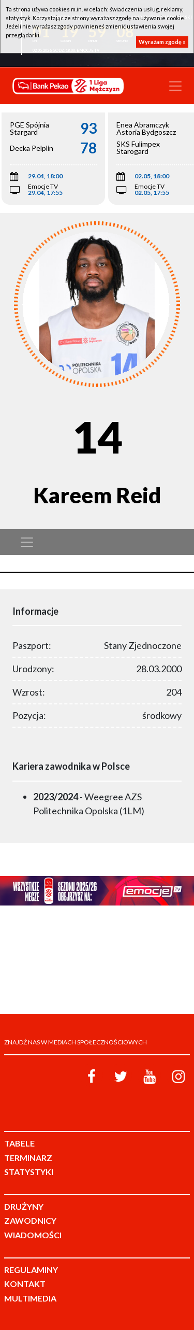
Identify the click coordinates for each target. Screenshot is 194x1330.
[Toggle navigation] (175, 86)
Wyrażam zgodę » (162, 41)
